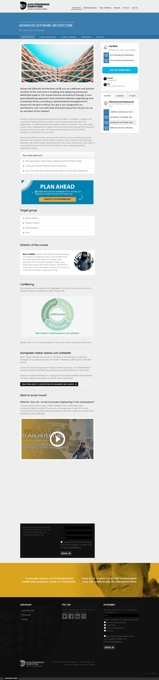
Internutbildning (90, 8)
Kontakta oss (27, 610)
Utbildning (76, 8)
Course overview (68, 37)
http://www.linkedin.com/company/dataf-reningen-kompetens (77, 616)
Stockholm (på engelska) (122, 55)
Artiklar (117, 8)
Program (26, 615)
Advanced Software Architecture (123, 122)
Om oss (135, 8)
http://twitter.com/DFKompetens (64, 616)
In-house (100, 37)
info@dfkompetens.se (80, 665)
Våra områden (105, 8)
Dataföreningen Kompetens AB (34, 6)
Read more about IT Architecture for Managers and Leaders (47, 384)
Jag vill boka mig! (119, 70)
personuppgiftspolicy (72, 547)
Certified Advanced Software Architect (123, 112)
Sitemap (92, 665)
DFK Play (126, 8)
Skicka (64, 553)
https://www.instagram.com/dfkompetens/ (83, 616)
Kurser (24, 619)
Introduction (28, 37)
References (86, 37)
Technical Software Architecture (123, 117)
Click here (55, 288)
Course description (47, 37)
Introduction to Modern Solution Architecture (123, 128)
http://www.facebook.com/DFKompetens (71, 616)
